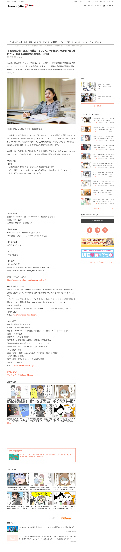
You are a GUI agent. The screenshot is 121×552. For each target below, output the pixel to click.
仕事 (20, 42)
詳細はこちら (12, 372)
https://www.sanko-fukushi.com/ (24, 315)
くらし (76, 1)
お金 (25, 42)
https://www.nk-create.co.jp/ (23, 365)
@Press (19, 57)
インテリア (37, 42)
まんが (93, 1)
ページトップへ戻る (97, 262)
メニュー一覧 (110, 1)
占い (97, 1)
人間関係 (54, 42)
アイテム (46, 42)
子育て (72, 1)
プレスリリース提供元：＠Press (20, 375)
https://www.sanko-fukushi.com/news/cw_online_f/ (26, 280)
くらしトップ (13, 42)
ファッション (76, 42)
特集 (82, 78)
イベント (62, 42)
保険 (30, 42)
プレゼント (102, 1)
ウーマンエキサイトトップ (92, 5)
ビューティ (87, 1)
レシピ (81, 1)
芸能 (68, 42)
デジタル (98, 42)
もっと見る (97, 106)
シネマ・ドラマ (87, 42)
